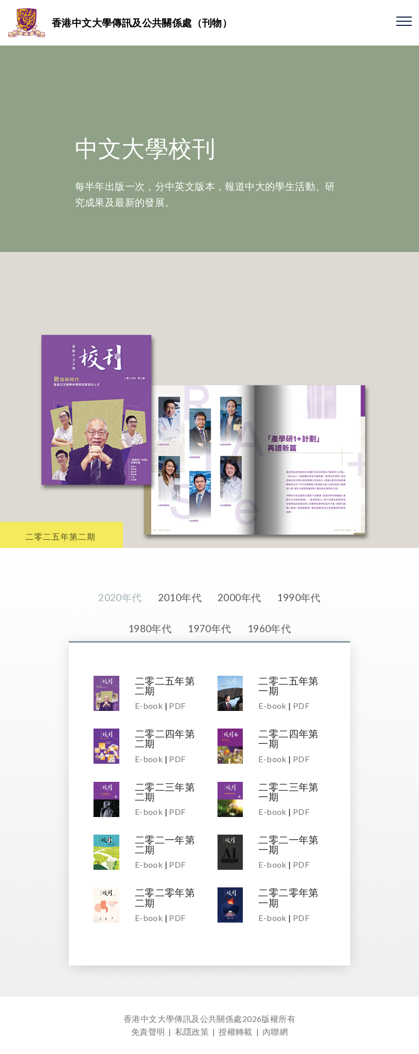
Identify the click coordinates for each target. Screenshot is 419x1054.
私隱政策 (192, 1031)
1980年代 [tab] (150, 653)
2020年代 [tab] (120, 623)
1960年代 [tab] (269, 653)
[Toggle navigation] (404, 20)
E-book (149, 705)
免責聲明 (148, 1031)
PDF (177, 705)
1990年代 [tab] (298, 623)
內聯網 (275, 1031)
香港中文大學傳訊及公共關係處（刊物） (142, 22)
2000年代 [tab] (239, 623)
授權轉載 (236, 1031)
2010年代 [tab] (179, 623)
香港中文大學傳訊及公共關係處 (182, 1018)
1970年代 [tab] (209, 653)
